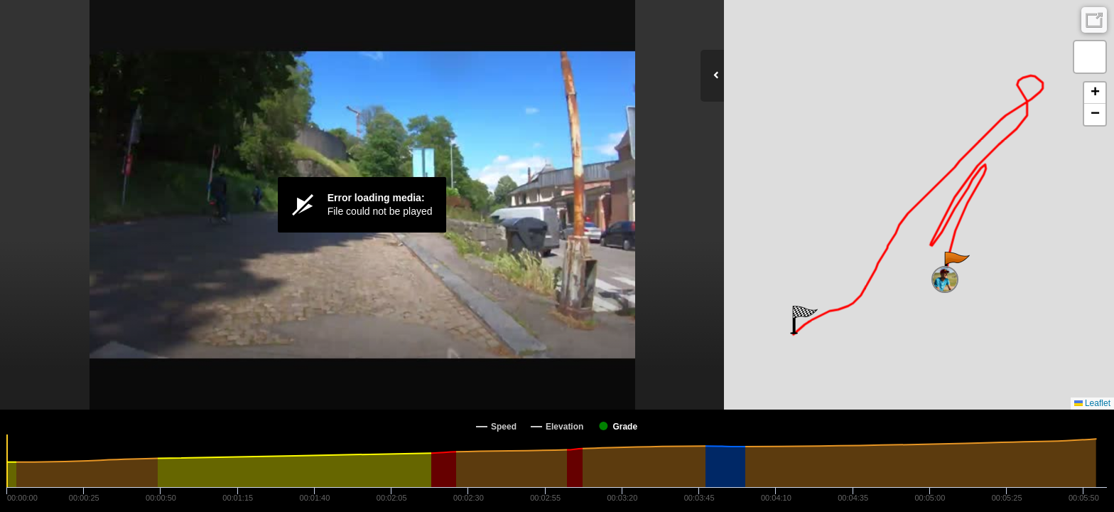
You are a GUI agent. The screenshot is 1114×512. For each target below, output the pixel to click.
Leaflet (1092, 403)
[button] (956, 266)
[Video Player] (362, 205)
